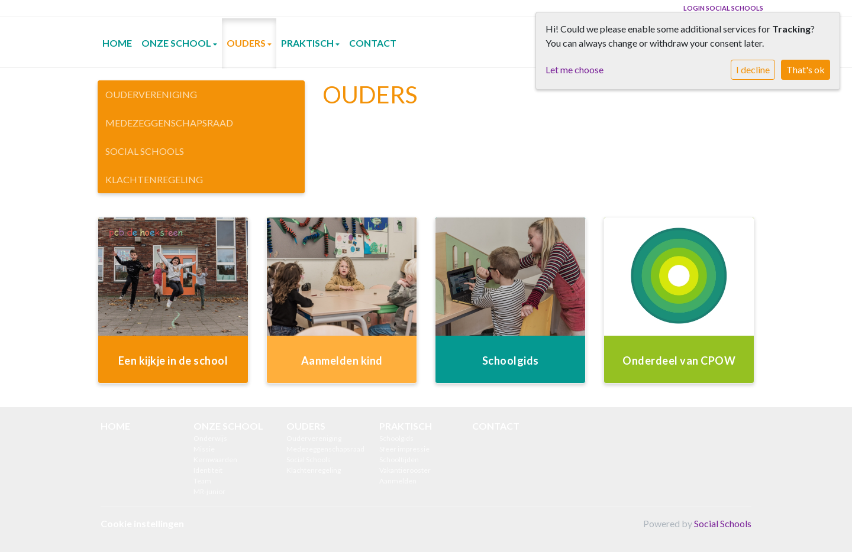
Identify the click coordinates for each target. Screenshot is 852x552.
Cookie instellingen (142, 523)
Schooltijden (399, 459)
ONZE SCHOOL (177, 42)
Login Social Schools (723, 8)
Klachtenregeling (154, 179)
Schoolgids (396, 438)
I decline (753, 69)
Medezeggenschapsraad (169, 122)
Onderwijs (210, 438)
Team (202, 480)
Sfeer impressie (404, 448)
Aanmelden (398, 480)
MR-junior (209, 491)
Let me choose (575, 69)
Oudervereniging (151, 94)
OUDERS (247, 42)
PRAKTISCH (308, 42)
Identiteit (207, 470)
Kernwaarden (215, 459)
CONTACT (372, 42)
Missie (204, 448)
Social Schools (144, 151)
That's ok (805, 69)
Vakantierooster (405, 470)
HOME (117, 42)
